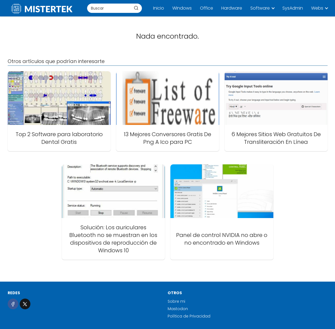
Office (206, 8)
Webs (317, 8)
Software (260, 8)
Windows (182, 8)
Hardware (231, 8)
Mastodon (178, 308)
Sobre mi (176, 301)
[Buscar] (136, 8)
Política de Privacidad (189, 316)
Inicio (158, 8)
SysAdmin (292, 8)
